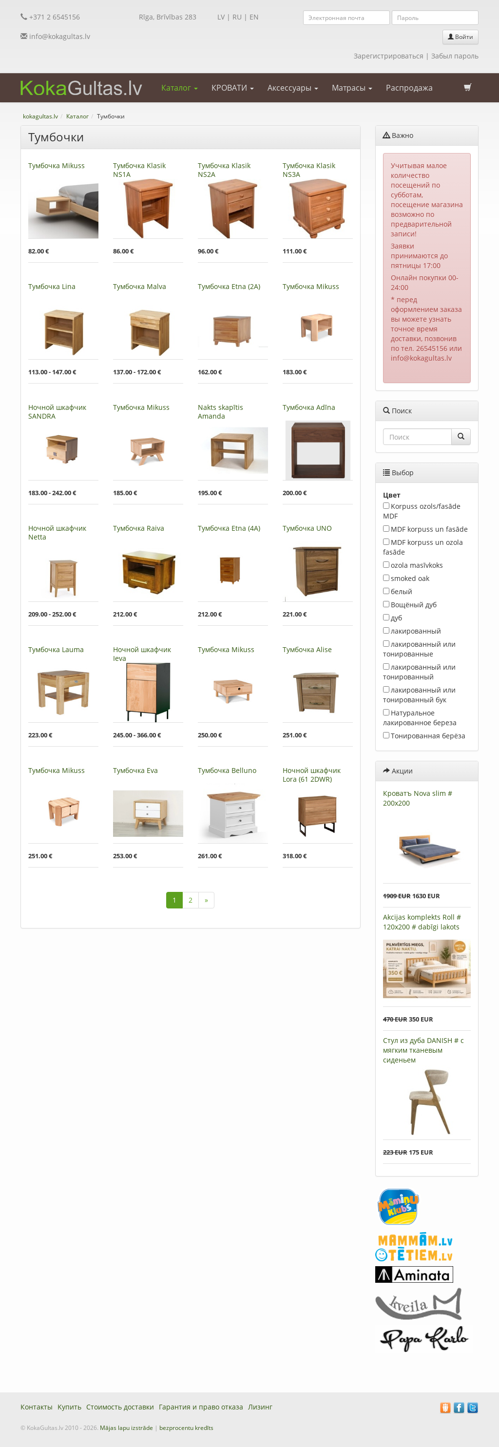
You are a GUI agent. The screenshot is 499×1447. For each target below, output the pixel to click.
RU (237, 16)
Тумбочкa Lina (52, 286)
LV (221, 16)
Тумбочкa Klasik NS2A (224, 170)
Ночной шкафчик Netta (57, 532)
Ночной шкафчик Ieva (142, 654)
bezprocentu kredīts (186, 1428)
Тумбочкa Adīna (309, 407)
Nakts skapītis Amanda (220, 412)
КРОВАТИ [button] (232, 87)
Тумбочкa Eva (135, 770)
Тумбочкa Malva (139, 286)
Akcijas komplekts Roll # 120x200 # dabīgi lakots (422, 921)
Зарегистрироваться (388, 55)
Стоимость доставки (120, 1406)
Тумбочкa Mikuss (56, 165)
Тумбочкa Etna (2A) (229, 286)
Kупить (69, 1406)
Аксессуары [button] (293, 87)
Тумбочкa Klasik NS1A (139, 170)
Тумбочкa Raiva (138, 528)
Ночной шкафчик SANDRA (57, 412)
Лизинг (260, 1406)
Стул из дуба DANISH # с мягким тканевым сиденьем (423, 1050)
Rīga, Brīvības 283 (167, 16)
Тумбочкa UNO (307, 528)
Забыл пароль (455, 55)
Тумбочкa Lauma (56, 649)
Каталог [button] (179, 87)
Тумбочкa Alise (307, 649)
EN (254, 16)
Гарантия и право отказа (201, 1406)
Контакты (36, 1406)
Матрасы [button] (352, 87)
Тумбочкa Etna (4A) (229, 528)
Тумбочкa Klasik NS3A (309, 170)
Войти (460, 37)
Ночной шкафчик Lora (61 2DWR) (312, 775)
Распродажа (409, 87)
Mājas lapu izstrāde (126, 1428)
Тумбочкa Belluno (227, 770)
